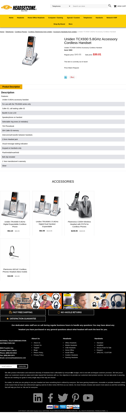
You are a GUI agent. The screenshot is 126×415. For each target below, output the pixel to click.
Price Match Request (71, 68)
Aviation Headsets (71, 355)
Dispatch (100, 350)
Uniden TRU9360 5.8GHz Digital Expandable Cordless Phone (14, 224)
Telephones (87, 18)
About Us (36, 338)
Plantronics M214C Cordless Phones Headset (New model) (15, 270)
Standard (100, 343)
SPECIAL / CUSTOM (104, 352)
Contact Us (38, 345)
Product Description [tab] (11, 87)
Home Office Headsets (36, 18)
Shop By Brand (59, 24)
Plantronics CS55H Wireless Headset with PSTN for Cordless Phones (79, 224)
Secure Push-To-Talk (104, 348)
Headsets (20, 18)
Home (11, 18)
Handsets (99, 18)
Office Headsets (70, 343)
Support (36, 348)
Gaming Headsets (71, 357)
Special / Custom (73, 18)
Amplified (100, 345)
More (70, 24)
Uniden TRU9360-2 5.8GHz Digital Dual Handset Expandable (47, 224)
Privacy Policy (39, 355)
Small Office (69, 352)
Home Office (69, 350)
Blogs (36, 350)
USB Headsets (70, 348)
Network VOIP (112, 18)
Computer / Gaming (55, 18)
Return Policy (38, 352)
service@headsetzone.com (16, 358)
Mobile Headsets (71, 345)
